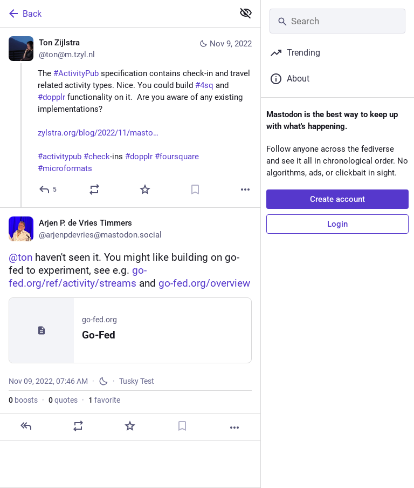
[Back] (115, 13)
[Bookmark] (195, 189)
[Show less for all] (245, 13)
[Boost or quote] (94, 189)
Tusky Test (136, 381)
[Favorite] (145, 189)
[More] (245, 189)
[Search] (337, 21)
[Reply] (48, 189)
